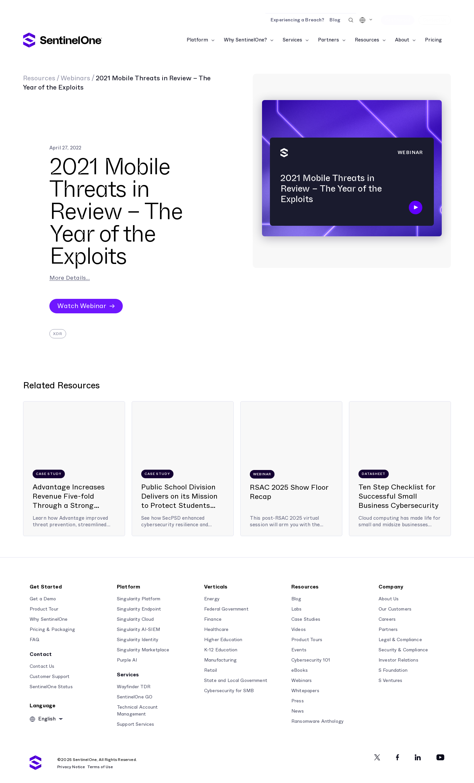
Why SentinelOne (48, 619)
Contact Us (42, 666)
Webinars (75, 78)
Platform (197, 40)
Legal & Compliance (400, 640)
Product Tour (44, 609)
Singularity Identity (137, 640)
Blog (334, 20)
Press (297, 701)
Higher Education (223, 640)
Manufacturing (220, 660)
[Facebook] (397, 757)
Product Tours (306, 640)
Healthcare (216, 629)
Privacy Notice (71, 767)
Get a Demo (43, 599)
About (402, 40)
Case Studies (305, 619)
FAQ (35, 640)
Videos (298, 629)
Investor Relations (398, 660)
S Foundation (393, 670)
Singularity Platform (138, 599)
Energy (212, 599)
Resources (367, 40)
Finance (213, 619)
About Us (389, 599)
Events (298, 650)
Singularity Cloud (135, 619)
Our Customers (395, 609)
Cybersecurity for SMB (229, 691)
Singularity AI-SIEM (138, 629)
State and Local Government (235, 680)
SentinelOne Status (51, 687)
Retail (210, 670)
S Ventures (391, 680)
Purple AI (127, 660)
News (297, 711)
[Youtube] (440, 757)
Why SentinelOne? (245, 40)
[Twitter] (377, 757)
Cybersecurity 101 (310, 660)
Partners (328, 40)
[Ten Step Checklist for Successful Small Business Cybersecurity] (400, 469)
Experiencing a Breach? (297, 20)
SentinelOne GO (134, 697)
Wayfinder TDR (133, 687)
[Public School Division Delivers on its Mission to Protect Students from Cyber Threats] (182, 469)
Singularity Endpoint (139, 609)
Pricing (433, 40)
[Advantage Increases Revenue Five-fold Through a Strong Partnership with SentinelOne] (74, 469)
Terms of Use (100, 767)
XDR (58, 334)
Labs (296, 609)
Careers (387, 619)
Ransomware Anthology (317, 721)
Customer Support (49, 676)
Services (292, 40)
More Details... (69, 278)
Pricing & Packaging (52, 629)
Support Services (135, 724)
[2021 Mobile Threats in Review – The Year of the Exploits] (352, 171)
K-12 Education (220, 650)
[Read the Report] (237, 6)
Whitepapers (305, 691)
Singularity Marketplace (143, 650)
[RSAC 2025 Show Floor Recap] (291, 469)
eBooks (299, 670)
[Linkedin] (418, 757)
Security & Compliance (403, 650)
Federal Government (226, 609)
